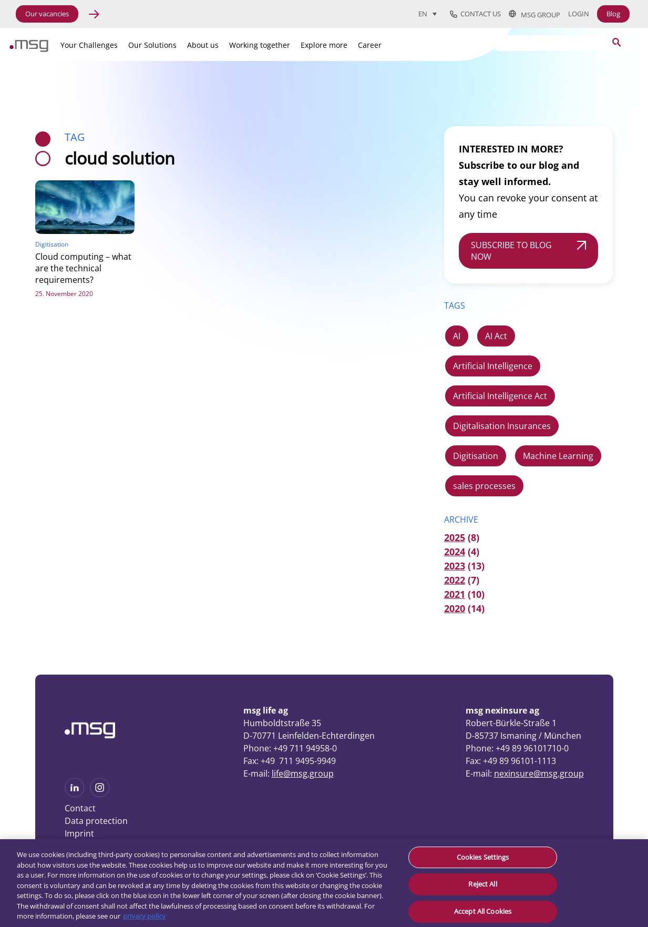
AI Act (496, 336)
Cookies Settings (483, 857)
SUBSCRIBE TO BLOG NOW (511, 250)
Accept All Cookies (482, 911)
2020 (454, 608)
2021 (454, 594)
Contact (80, 808)
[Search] (558, 43)
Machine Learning (558, 456)
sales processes (484, 486)
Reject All (482, 884)
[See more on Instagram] (100, 794)
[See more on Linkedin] (75, 794)
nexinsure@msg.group (539, 773)
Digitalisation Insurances (502, 426)
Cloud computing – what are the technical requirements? (83, 268)
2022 (454, 580)
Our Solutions (152, 45)
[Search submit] (616, 42)
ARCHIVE (461, 519)
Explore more (324, 45)
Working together (259, 45)
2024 (454, 551)
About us (203, 45)
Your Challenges (89, 45)
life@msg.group (303, 773)
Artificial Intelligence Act (500, 396)
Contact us (475, 14)
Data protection (96, 821)
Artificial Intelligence (492, 366)
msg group (534, 14)
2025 (454, 537)
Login (578, 14)
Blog (613, 13)
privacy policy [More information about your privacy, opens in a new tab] (144, 916)
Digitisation (475, 456)
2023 (454, 565)
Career (370, 45)
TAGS (454, 305)
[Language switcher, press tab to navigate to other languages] (427, 13)
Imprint (79, 833)
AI (456, 336)
